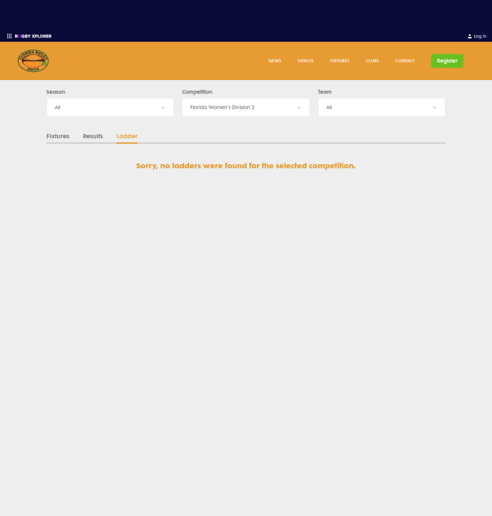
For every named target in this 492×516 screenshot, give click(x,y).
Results (93, 136)
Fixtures (340, 60)
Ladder (127, 136)
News (275, 60)
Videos (306, 60)
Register (447, 60)
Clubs (372, 60)
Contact (405, 60)
